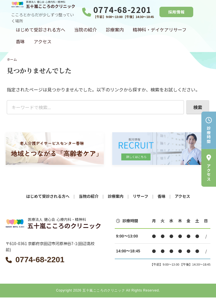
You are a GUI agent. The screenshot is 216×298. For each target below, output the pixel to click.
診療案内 (115, 29)
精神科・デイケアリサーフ (159, 29)
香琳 (20, 41)
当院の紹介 (85, 29)
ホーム (12, 59)
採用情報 (176, 12)
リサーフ (140, 196)
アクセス (42, 41)
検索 (197, 107)
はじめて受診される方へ (40, 29)
